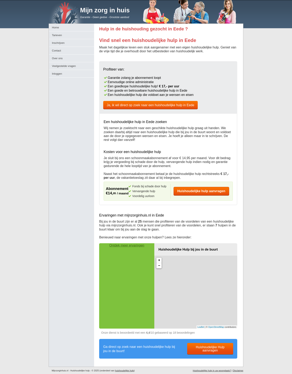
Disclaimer (238, 370)
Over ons (57, 58)
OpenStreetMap (216, 327)
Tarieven (57, 35)
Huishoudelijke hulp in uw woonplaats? (212, 370)
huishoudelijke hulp (124, 370)
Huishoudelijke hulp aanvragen (201, 191)
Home (55, 27)
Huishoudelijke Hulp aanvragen (210, 348)
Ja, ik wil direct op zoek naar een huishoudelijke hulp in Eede (150, 105)
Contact (56, 50)
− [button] (159, 265)
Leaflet (201, 327)
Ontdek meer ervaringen (126, 245)
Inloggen (57, 73)
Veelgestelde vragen (64, 66)
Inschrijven (58, 42)
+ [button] (159, 260)
